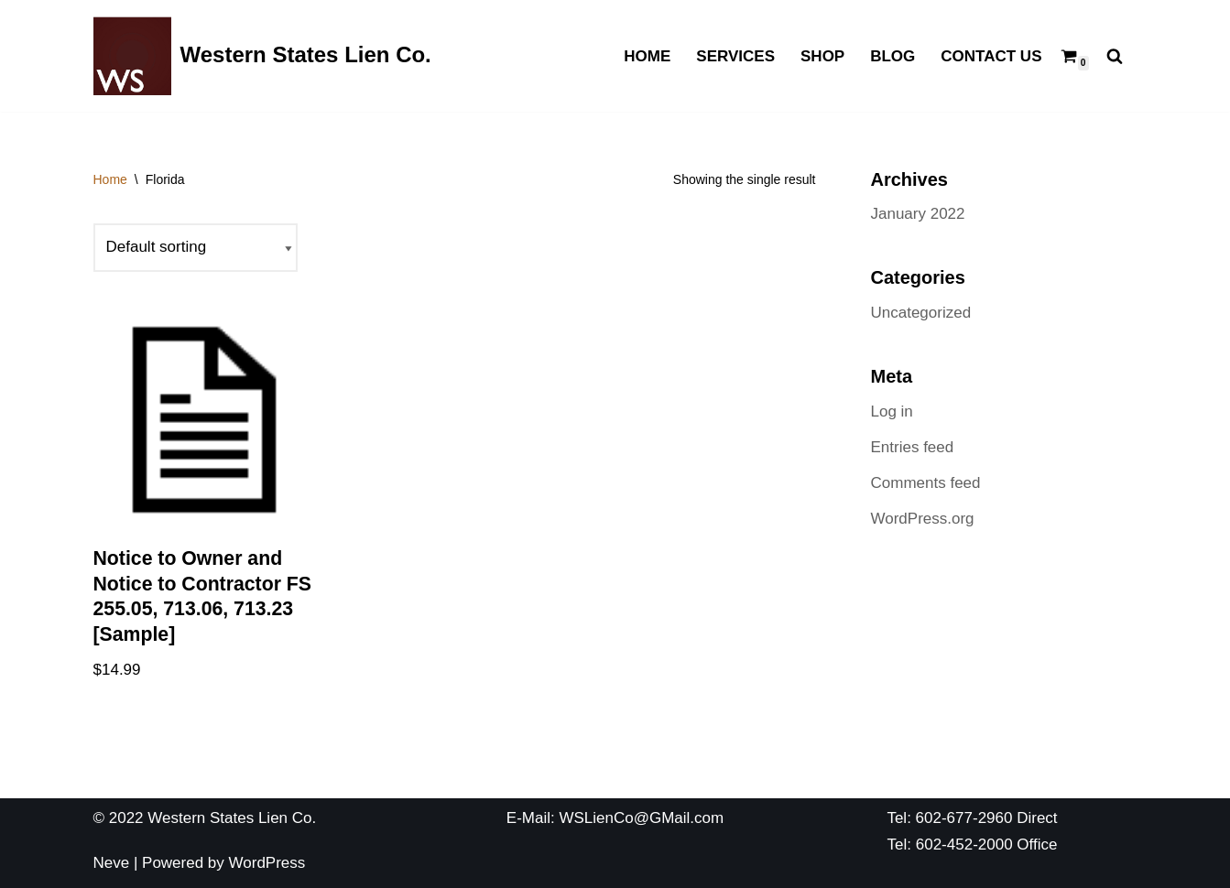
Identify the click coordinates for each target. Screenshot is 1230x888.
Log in (892, 411)
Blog (892, 56)
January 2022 (918, 213)
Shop (822, 56)
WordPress (267, 863)
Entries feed (912, 447)
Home (647, 56)
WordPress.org (922, 518)
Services (735, 56)
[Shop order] (195, 247)
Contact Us (991, 56)
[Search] (1114, 56)
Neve (111, 863)
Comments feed (926, 483)
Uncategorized (921, 312)
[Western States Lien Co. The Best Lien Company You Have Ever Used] (262, 55)
